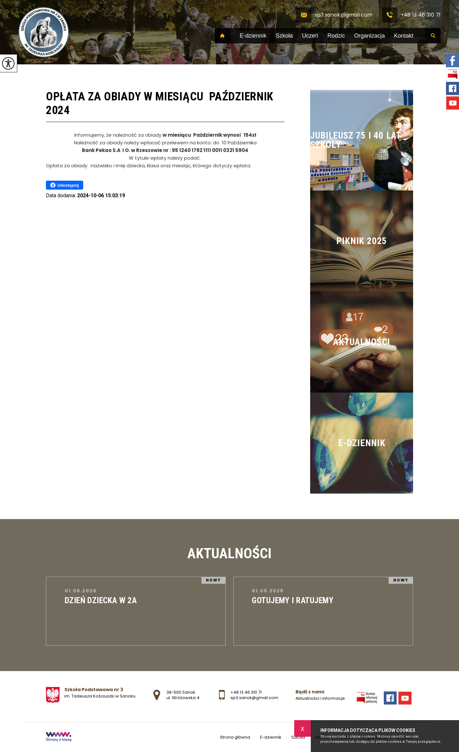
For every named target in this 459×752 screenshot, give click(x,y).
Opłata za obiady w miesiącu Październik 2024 (159, 103)
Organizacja (369, 36)
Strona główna (222, 35)
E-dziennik (253, 36)
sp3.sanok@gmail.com (334, 15)
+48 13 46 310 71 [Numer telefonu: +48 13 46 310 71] (246, 692)
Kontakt (403, 36)
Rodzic (336, 36)
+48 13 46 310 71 (411, 15)
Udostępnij (64, 185)
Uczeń (310, 36)
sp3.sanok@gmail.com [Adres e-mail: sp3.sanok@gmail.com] (254, 698)
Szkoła (284, 36)
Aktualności (229, 553)
